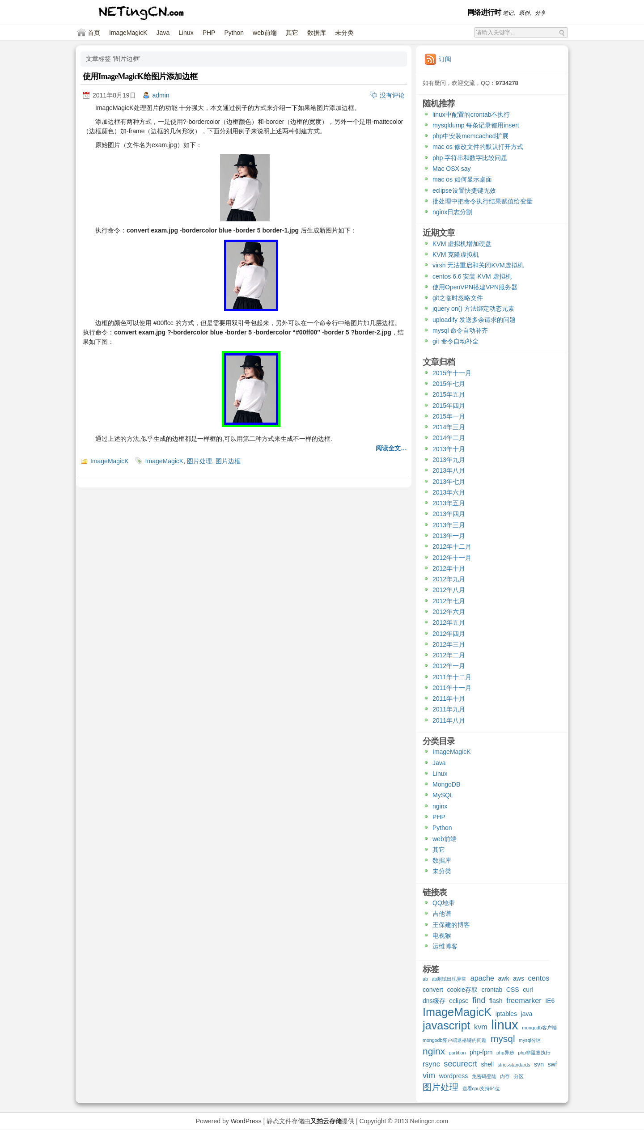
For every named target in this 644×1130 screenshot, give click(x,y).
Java (163, 32)
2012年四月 (448, 633)
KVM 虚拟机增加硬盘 (461, 243)
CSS (512, 989)
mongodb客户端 (539, 1027)
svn (539, 1064)
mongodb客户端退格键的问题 (455, 1040)
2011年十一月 (451, 687)
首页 (94, 32)
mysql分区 (530, 1040)
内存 (505, 1076)
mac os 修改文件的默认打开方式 (477, 146)
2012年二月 (448, 655)
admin (161, 95)
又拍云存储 (326, 1121)
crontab (492, 989)
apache (482, 978)
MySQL (442, 795)
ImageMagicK (128, 32)
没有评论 (392, 95)
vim (429, 1075)
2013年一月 (448, 535)
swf (552, 1064)
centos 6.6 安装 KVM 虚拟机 (472, 276)
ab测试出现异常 (449, 979)
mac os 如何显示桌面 (462, 179)
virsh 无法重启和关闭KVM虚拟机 (478, 265)
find (478, 1000)
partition (457, 1052)
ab (425, 979)
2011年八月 (448, 720)
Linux (185, 32)
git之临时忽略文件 (457, 297)
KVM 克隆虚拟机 (455, 254)
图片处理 (199, 461)
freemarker (524, 1000)
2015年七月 (448, 383)
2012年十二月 (451, 546)
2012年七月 (448, 601)
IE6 (550, 1000)
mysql (503, 1039)
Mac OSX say (451, 168)
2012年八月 (448, 589)
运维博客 (445, 946)
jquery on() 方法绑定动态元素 (473, 308)
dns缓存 (434, 1000)
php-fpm (481, 1052)
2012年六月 (448, 611)
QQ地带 (443, 902)
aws (518, 978)
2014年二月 (448, 437)
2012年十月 (448, 568)
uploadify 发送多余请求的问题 (474, 319)
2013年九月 (448, 459)
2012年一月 (448, 665)
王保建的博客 (451, 924)
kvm (480, 1027)
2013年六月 (448, 492)
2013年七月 (448, 481)
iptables (506, 1013)
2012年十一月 (451, 557)
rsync (431, 1064)
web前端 (265, 32)
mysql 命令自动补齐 (460, 330)
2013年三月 (448, 525)
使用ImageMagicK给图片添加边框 (140, 76)
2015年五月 (448, 394)
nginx (439, 806)
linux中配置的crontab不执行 (471, 114)
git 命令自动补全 (455, 341)
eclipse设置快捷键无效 (464, 190)
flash (496, 1000)
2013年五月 (448, 503)
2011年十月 (448, 698)
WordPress (246, 1121)
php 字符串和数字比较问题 (469, 157)
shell (487, 1064)
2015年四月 (448, 405)
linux (504, 1025)
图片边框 (228, 461)
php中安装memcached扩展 (470, 136)
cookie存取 (462, 989)
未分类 (344, 32)
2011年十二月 (451, 677)
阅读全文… (391, 448)
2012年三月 (448, 644)
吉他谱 (441, 913)
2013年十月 (448, 449)
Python (234, 32)
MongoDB (446, 784)
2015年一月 (448, 416)
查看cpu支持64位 (481, 1088)
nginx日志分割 (452, 212)
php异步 (505, 1052)
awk (503, 978)
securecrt (460, 1064)
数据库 (316, 32)
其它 (292, 32)
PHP (209, 32)
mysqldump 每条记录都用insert (475, 125)
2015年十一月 (451, 373)
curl (528, 989)
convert (433, 989)
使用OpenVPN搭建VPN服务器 (474, 287)
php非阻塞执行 (534, 1052)
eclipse (459, 1000)
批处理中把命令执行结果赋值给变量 (482, 201)
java (527, 1013)
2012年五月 (448, 622)
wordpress (453, 1075)
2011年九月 (448, 709)
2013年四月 (448, 513)
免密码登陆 (484, 1076)
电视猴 (441, 935)
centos (538, 978)
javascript (446, 1026)
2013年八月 (448, 470)
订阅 (445, 59)
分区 (519, 1076)
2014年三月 (448, 427)
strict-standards (514, 1064)
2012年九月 (448, 579)
